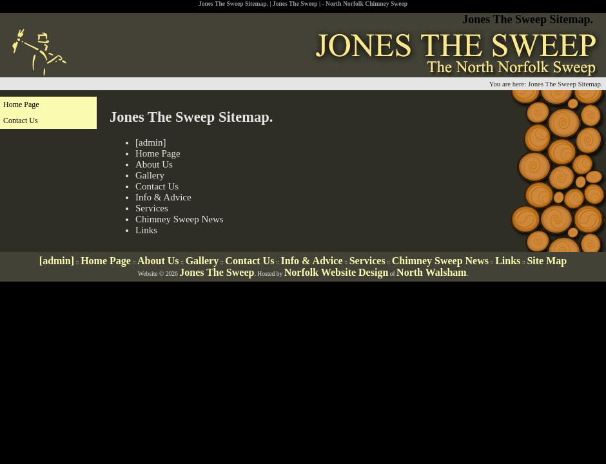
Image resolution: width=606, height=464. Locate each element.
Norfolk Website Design (336, 272)
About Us (154, 164)
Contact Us (157, 186)
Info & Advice (163, 197)
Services (151, 208)
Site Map (547, 260)
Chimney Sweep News (179, 219)
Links (146, 230)
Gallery (149, 175)
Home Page (158, 153)
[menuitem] (48, 105)
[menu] (48, 113)
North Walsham (431, 272)
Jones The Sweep (216, 272)
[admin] (150, 142)
